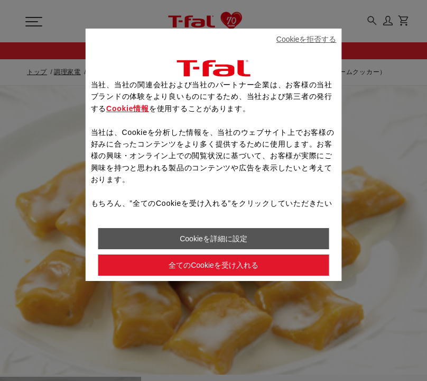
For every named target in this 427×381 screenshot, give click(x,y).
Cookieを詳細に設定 (213, 238)
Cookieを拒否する (306, 39)
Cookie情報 (127, 108)
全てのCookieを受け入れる (213, 265)
